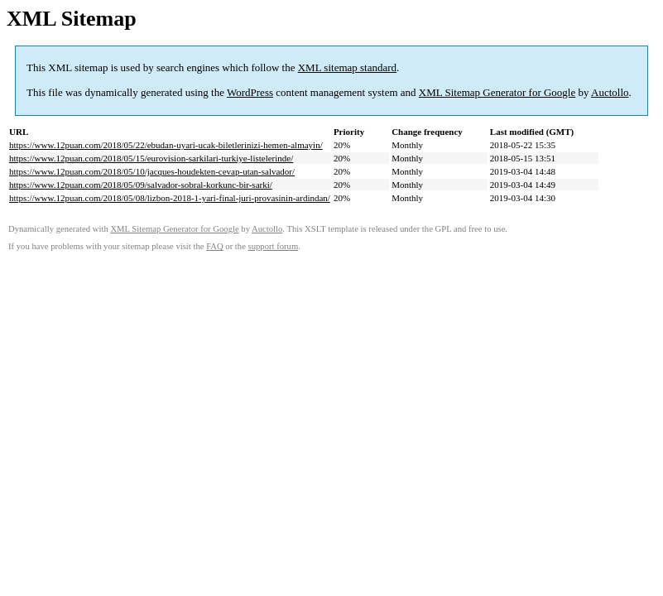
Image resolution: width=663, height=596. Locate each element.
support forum (273, 246)
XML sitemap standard (347, 67)
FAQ (214, 246)
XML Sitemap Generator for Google (497, 92)
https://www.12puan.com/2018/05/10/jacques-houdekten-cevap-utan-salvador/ (152, 171)
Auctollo (610, 92)
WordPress (250, 92)
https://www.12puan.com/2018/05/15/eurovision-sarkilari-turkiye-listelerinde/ (151, 158)
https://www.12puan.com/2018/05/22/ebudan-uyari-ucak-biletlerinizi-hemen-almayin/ (166, 145)
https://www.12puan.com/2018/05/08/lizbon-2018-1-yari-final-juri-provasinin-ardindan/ (169, 198)
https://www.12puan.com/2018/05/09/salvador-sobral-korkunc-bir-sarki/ (140, 185)
